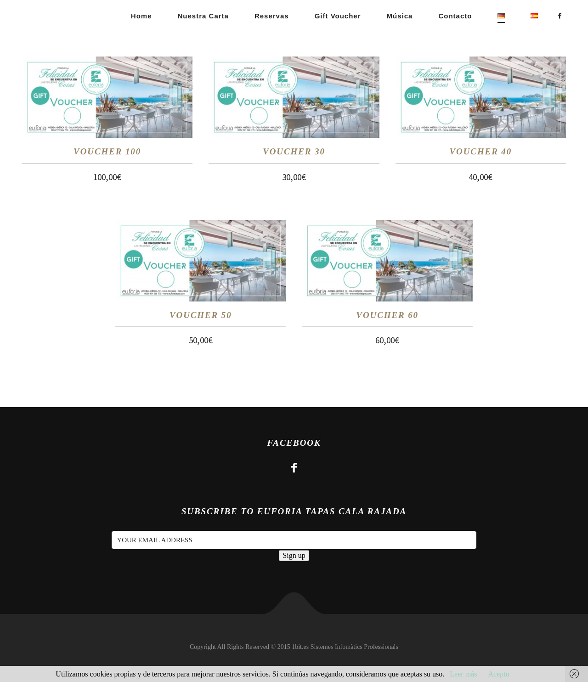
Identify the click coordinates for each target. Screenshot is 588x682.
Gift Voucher (338, 16)
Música (400, 16)
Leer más (463, 674)
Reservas (271, 16)
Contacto (455, 16)
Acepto (498, 674)
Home (141, 16)
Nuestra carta (203, 16)
